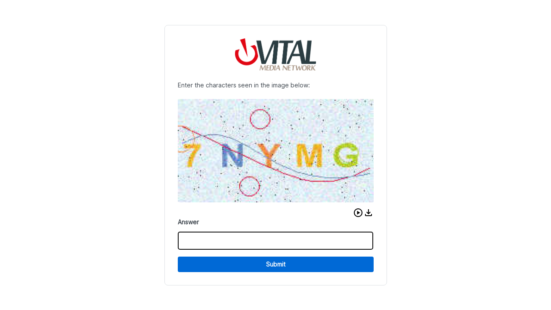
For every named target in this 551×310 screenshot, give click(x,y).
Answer (188, 222)
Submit (275, 264)
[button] (358, 213)
